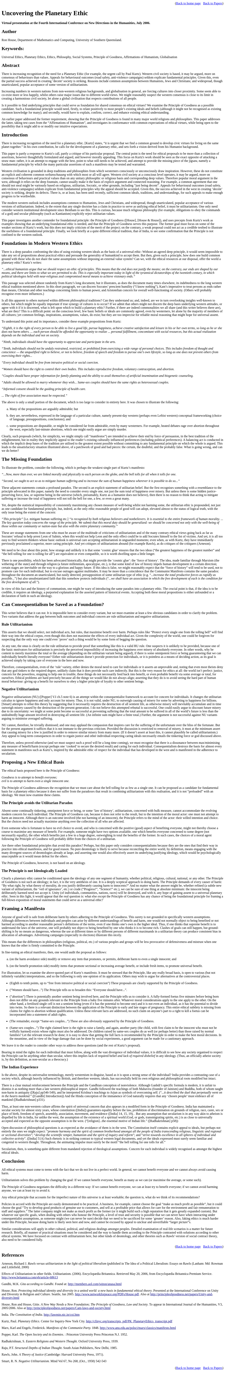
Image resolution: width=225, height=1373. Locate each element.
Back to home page (188, 3)
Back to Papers (212, 3)
